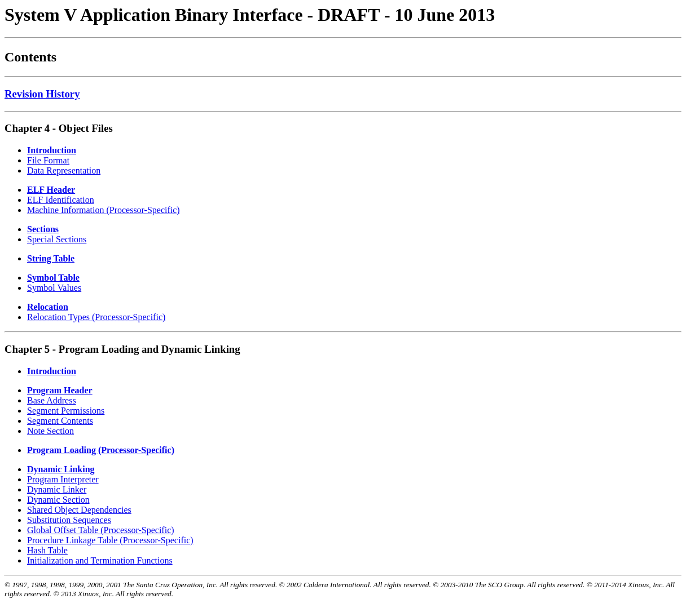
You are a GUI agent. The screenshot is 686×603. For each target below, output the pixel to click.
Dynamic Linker (56, 489)
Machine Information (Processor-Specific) (103, 210)
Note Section (50, 431)
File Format (48, 160)
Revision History (42, 94)
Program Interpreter (63, 479)
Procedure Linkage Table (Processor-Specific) (110, 540)
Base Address (51, 400)
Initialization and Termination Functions (100, 560)
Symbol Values (54, 287)
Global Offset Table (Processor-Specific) (100, 530)
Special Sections (56, 239)
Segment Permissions (65, 410)
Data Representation (63, 170)
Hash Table (47, 550)
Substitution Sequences (69, 520)
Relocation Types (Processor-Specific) (96, 317)
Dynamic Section (58, 499)
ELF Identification (60, 200)
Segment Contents (60, 420)
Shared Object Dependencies (79, 510)
